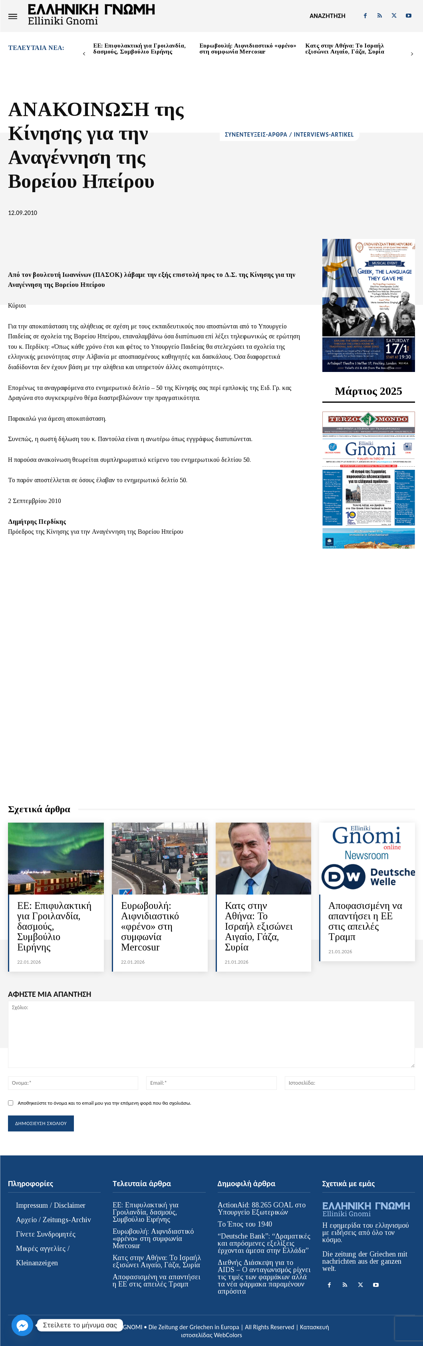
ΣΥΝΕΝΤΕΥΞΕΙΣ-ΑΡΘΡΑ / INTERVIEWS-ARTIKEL (290, 135)
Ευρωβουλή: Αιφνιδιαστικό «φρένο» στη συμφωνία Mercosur (247, 48)
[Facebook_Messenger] (22, 1325)
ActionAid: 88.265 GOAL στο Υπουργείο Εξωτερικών (262, 1207)
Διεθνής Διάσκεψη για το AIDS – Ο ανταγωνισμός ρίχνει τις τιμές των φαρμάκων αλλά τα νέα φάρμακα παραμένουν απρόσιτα (264, 1275)
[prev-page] (84, 54)
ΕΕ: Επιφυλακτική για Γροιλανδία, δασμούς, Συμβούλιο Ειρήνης (139, 48)
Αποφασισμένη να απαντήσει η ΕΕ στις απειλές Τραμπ (365, 920)
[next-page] (412, 54)
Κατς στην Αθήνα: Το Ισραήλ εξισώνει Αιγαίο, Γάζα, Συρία (344, 48)
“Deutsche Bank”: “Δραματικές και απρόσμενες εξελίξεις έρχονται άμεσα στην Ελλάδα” (264, 1242)
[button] (327, 16)
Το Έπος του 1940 (245, 1223)
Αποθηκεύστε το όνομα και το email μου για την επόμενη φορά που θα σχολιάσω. (104, 1101)
